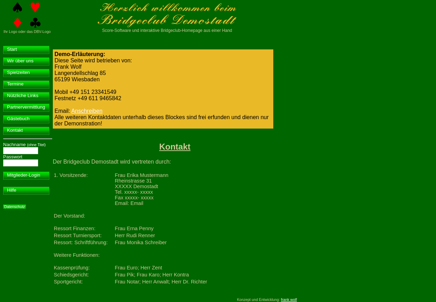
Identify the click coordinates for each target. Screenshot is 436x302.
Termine (15, 84)
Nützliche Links (22, 95)
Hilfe (11, 190)
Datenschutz (14, 207)
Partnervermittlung (26, 107)
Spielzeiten (18, 72)
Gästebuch (18, 118)
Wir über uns (20, 60)
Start (12, 49)
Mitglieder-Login (23, 175)
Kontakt (15, 130)
